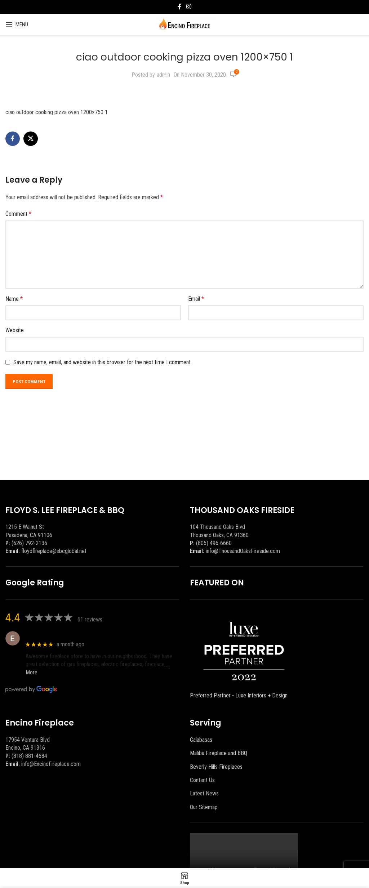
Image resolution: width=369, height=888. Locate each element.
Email (196, 298)
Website (14, 330)
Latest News (204, 793)
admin (163, 74)
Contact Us (202, 780)
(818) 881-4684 (29, 756)
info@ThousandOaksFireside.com (243, 551)
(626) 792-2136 (29, 543)
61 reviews (89, 619)
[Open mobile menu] (17, 24)
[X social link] (30, 138)
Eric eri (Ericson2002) (52, 634)
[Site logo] (184, 24)
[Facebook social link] (179, 6)
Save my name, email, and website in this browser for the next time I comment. (102, 362)
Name (14, 298)
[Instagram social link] (189, 6)
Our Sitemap (204, 807)
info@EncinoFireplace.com (51, 763)
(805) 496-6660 (214, 543)
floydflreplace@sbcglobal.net (53, 551)
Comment (18, 213)
